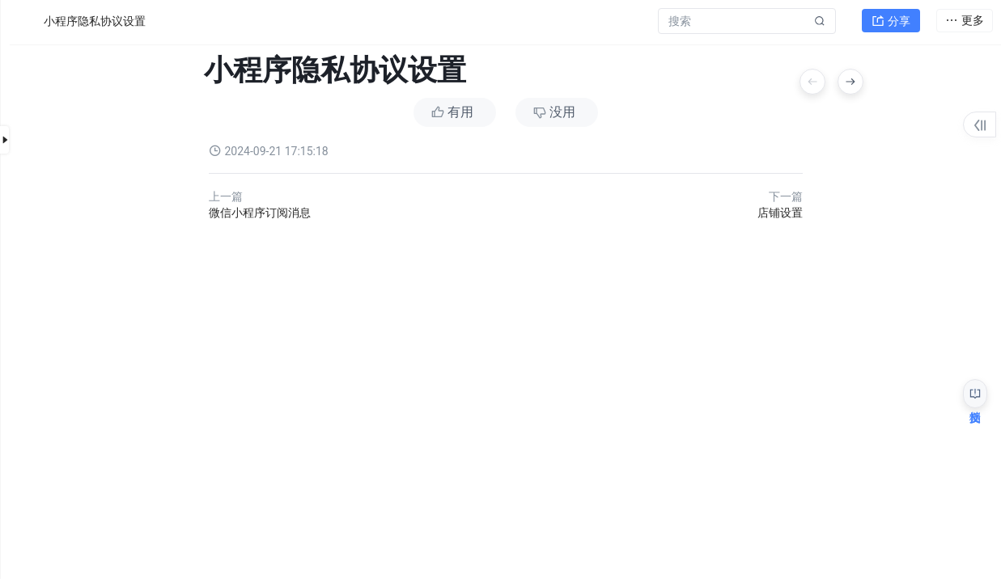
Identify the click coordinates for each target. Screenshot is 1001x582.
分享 (891, 21)
